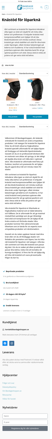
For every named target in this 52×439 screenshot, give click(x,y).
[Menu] (5, 7)
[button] (46, 7)
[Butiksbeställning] (33, 73)
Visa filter (7, 65)
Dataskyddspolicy (9, 387)
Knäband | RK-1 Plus (37, 105)
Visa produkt (12, 117)
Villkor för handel (9, 399)
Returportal (6, 395)
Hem (3, 14)
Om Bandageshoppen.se (11, 391)
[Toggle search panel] (41, 7)
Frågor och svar (8, 383)
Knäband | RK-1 (13, 105)
